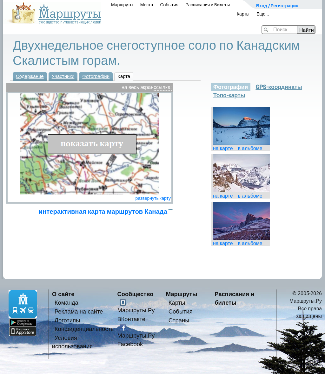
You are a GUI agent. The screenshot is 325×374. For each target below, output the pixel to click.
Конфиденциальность (84, 329)
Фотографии (95, 76)
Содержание (30, 76)
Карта (123, 76)
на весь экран (138, 87)
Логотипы (67, 320)
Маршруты (122, 4)
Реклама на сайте (79, 311)
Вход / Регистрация (277, 5)
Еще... (262, 13)
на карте (223, 148)
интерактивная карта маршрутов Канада (103, 211)
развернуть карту (153, 198)
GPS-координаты (278, 87)
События (169, 4)
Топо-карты (229, 95)
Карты (243, 13)
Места (146, 4)
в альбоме (250, 148)
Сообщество (135, 294)
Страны (179, 320)
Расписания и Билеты (207, 4)
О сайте (63, 294)
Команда (66, 302)
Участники (63, 76)
